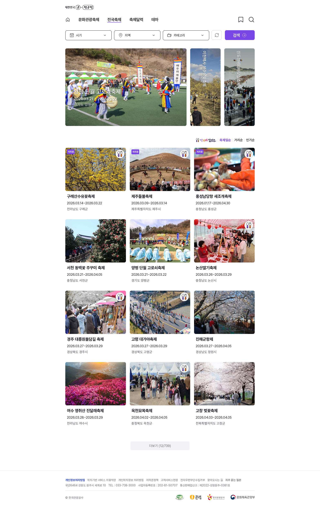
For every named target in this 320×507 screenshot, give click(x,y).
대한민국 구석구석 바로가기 (79, 7)
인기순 (250, 140)
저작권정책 (152, 480)
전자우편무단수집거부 (192, 480)
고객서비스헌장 (169, 480)
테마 (154, 19)
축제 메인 (67, 19)
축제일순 (225, 140)
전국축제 (114, 19)
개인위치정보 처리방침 (131, 480)
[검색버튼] (251, 19)
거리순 (238, 140)
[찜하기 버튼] (241, 19)
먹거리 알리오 (206, 140)
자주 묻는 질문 (233, 480)
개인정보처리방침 (75, 480)
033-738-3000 (126, 485)
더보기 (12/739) (160, 446)
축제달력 (136, 19)
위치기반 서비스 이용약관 (101, 480)
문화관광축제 (88, 19)
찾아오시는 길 (215, 480)
